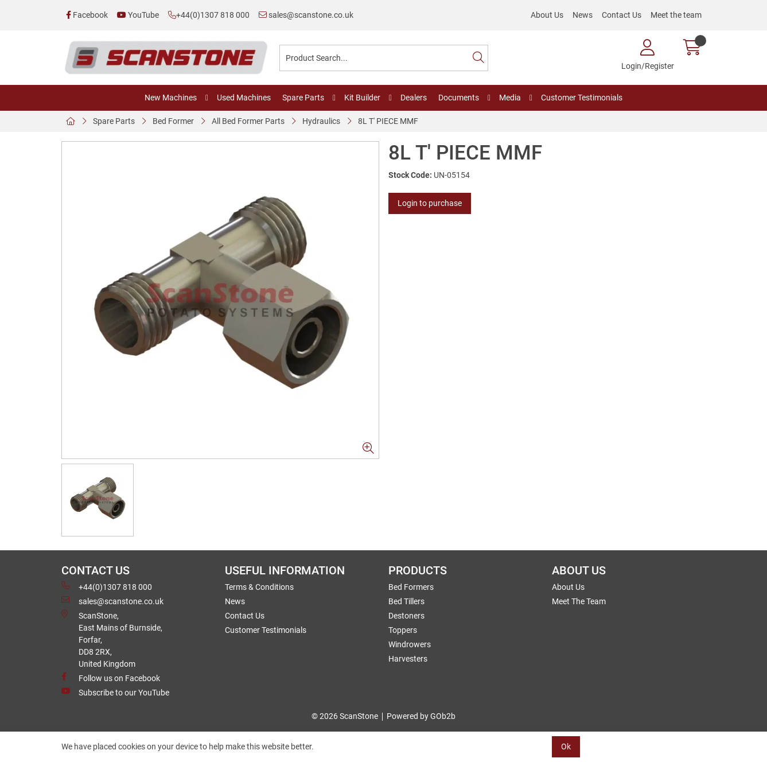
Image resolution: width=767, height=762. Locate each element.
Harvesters (407, 658)
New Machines (171, 97)
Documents (458, 97)
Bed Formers (411, 587)
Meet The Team (579, 601)
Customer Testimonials (581, 97)
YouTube (138, 15)
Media (510, 97)
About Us (547, 15)
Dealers (413, 97)
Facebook (87, 15)
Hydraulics (321, 121)
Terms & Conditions (259, 587)
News (583, 15)
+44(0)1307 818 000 (209, 15)
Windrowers (409, 644)
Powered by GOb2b (421, 716)
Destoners (406, 615)
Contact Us (621, 15)
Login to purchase (430, 203)
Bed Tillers (406, 601)
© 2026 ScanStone (345, 716)
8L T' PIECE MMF (388, 121)
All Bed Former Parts (248, 121)
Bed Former (173, 121)
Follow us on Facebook (110, 677)
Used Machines (244, 97)
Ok (566, 746)
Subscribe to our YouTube (115, 692)
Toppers (402, 630)
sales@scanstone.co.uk (306, 15)
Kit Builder (362, 97)
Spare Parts (303, 97)
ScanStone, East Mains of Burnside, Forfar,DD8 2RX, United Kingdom (111, 639)
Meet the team (676, 15)
